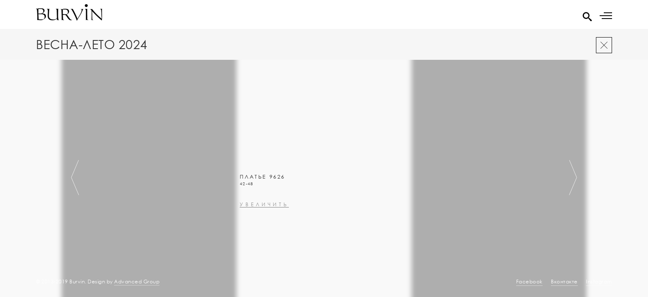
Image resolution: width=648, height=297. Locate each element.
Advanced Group (137, 281)
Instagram (599, 281)
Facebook (529, 281)
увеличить (264, 254)
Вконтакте (564, 281)
